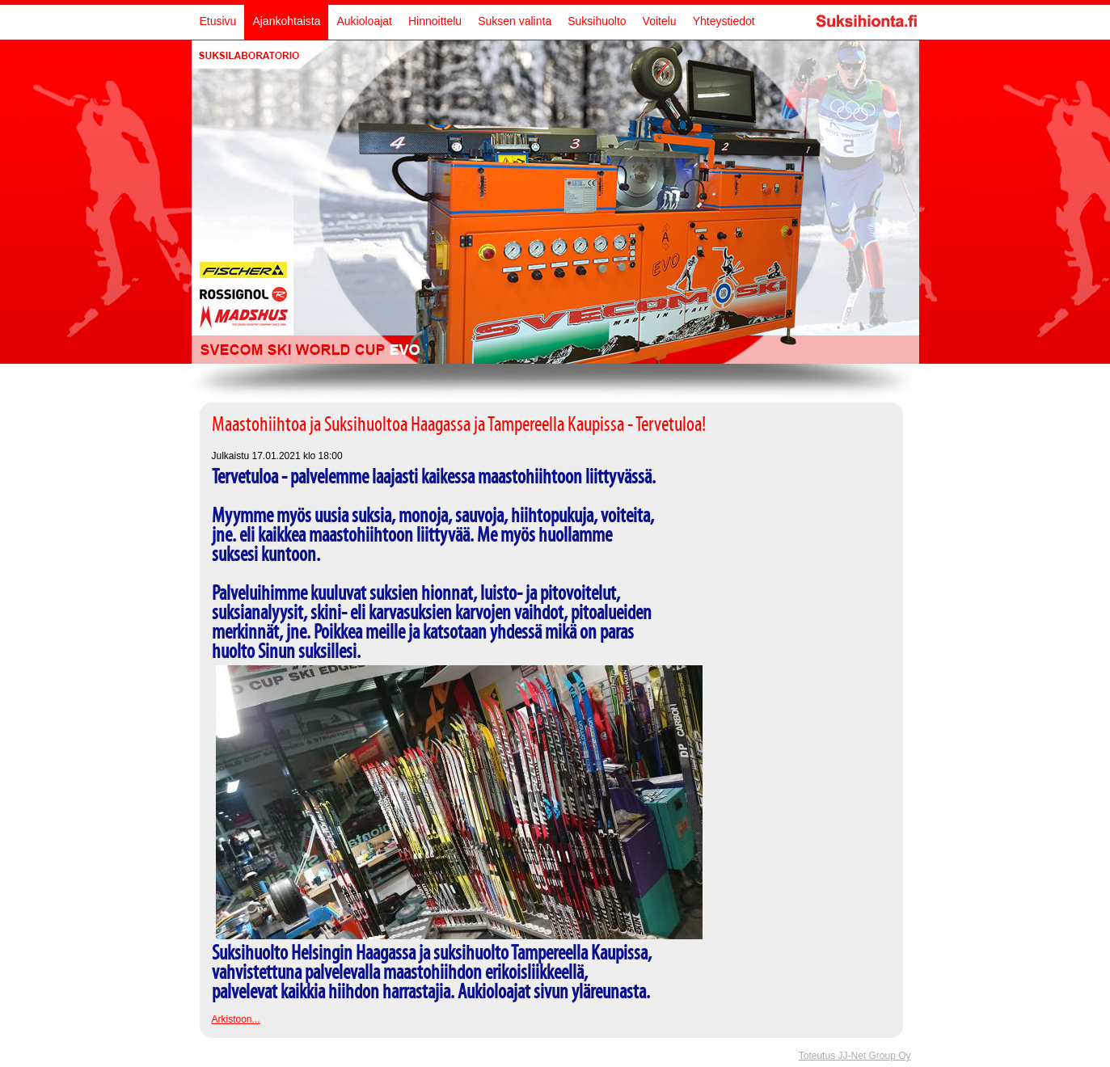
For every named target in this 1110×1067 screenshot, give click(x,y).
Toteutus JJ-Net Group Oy (855, 1055)
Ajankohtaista (286, 21)
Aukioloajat (364, 21)
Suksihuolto (597, 21)
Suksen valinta (514, 21)
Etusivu (218, 21)
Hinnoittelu (435, 21)
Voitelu (660, 21)
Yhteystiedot (724, 21)
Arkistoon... (236, 1019)
